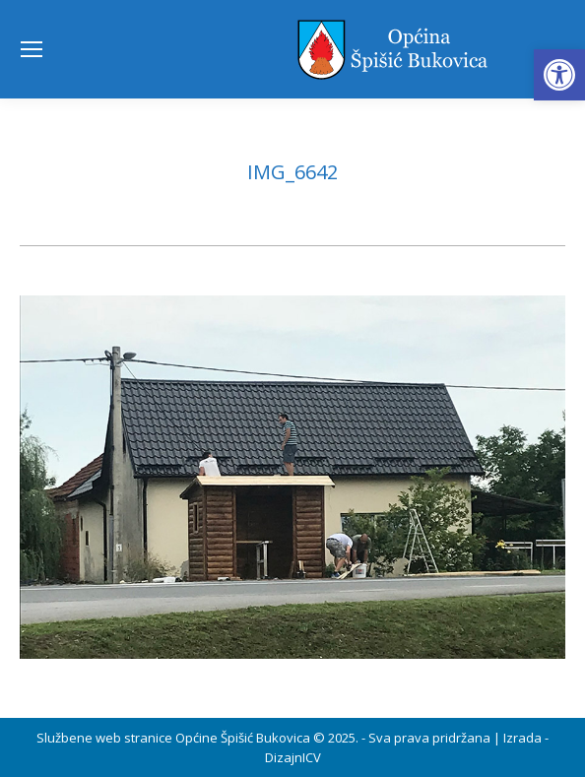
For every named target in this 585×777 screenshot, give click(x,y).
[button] (559, 74)
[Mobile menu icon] (31, 49)
